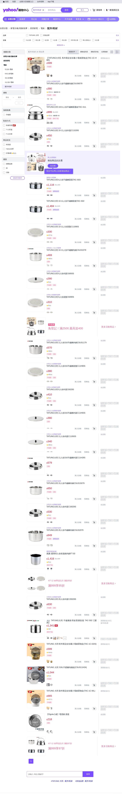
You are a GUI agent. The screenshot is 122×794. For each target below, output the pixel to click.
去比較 (53, 166)
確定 (19, 103)
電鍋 (5, 65)
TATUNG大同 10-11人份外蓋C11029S (62, 130)
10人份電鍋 (9, 78)
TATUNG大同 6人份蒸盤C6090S (60, 297)
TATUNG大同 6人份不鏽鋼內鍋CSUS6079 (64, 84)
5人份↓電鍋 (9, 69)
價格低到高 (84, 52)
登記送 (34, 19)
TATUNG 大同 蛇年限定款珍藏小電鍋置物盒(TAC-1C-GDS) (71, 644)
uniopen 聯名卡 (96, 19)
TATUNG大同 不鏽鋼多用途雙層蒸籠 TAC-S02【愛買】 (71, 621)
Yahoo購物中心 (16, 10)
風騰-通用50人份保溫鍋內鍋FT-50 (60, 554)
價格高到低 (95, 52)
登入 (82, 10)
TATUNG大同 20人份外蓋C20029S (61, 599)
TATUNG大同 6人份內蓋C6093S (60, 274)
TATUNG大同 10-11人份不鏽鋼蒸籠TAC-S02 (65, 201)
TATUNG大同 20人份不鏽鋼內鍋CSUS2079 (64, 530)
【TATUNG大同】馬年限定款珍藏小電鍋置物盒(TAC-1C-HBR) (71, 59)
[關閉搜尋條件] (43, 10)
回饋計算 (45, 19)
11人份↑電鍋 (9, 82)
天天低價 (68, 19)
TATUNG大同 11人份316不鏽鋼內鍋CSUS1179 (66, 343)
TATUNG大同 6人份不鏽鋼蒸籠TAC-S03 (63, 180)
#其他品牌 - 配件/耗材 (84, 781)
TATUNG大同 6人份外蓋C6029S (60, 389)
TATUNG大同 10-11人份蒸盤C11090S (62, 227)
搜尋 (88, 774)
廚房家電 (6, 61)
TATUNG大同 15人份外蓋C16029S (61, 507)
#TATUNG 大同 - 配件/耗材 (61, 781)
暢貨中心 (57, 19)
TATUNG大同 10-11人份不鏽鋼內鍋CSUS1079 (66, 250)
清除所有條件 (17, 178)
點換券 (22, 19)
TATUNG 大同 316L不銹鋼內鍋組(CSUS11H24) (66, 667)
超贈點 (111, 19)
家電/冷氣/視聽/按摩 (10, 56)
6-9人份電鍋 (9, 74)
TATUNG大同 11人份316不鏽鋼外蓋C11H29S (65, 458)
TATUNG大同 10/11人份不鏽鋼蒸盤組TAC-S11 (66, 107)
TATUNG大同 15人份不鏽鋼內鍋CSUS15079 (65, 483)
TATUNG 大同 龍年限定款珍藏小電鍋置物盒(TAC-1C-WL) (70, 691)
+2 (65, 638)
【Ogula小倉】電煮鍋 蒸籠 (57, 714)
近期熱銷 (104, 52)
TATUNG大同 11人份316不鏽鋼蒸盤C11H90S (65, 366)
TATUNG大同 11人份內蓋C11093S (61, 436)
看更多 (80, 19)
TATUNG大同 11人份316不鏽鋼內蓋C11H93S (65, 413)
